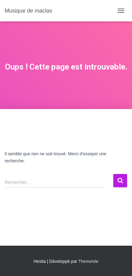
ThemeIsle (88, 261)
